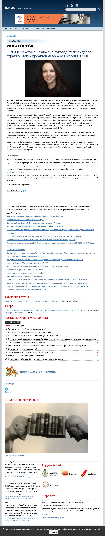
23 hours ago (27, 477)
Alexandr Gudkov (10, 481)
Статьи (16, 28)
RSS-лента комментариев (15, 456)
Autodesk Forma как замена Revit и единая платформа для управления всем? (37, 266)
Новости (7, 28)
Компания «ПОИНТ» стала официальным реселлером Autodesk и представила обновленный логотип (47, 280)
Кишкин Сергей (9, 462)
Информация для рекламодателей (52, 518)
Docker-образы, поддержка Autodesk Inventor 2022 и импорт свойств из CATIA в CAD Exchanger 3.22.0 (47, 236)
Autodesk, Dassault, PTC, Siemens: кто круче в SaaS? (27, 263)
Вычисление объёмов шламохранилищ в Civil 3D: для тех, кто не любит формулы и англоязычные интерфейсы (52, 339)
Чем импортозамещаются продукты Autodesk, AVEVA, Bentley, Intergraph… (36, 216)
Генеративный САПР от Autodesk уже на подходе (26, 220)
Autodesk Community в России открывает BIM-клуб (26, 290)
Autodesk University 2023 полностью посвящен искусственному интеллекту (36, 226)
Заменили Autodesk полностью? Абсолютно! (24, 276)
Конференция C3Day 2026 (15, 313)
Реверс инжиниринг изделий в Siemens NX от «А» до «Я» (30, 352)
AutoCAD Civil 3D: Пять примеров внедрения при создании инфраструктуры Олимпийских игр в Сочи (47, 346)
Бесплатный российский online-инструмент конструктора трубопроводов (36, 359)
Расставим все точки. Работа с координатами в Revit (28, 329)
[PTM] (6, 502)
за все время (20, 326)
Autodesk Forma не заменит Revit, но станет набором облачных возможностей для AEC (41, 240)
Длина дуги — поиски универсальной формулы (26, 356)
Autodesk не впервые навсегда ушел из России (25, 270)
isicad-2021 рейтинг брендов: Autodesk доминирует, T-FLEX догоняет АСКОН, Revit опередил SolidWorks (48, 287)
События (35, 28)
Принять (53, 532)
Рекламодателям (48, 28)
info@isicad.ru (65, 505)
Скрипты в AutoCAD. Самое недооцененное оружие (28, 342)
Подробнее (45, 514)
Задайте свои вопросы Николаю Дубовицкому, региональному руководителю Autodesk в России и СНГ (47, 283)
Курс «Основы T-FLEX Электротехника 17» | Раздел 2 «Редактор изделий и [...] (36, 301)
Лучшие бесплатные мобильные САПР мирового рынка (29, 332)
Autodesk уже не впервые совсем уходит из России (27, 273)
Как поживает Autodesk (16, 250)
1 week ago (26, 520)
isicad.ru (66, 500)
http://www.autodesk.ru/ (15, 172)
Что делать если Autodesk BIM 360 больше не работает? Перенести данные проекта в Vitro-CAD (45, 260)
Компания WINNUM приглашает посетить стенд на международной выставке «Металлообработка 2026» (46, 310)
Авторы (25, 28)
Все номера (9, 384)
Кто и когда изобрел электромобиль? (22, 349)
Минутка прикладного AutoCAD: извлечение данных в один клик (33, 336)
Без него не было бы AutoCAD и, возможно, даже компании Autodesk (34, 223)
